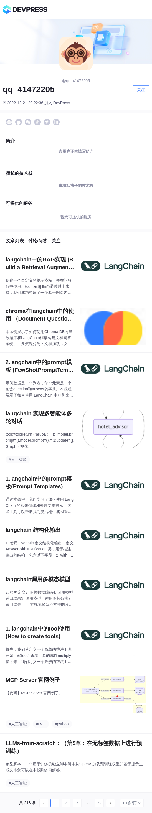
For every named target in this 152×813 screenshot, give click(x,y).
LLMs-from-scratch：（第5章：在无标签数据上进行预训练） (74, 747)
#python (62, 724)
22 (99, 803)
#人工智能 (18, 459)
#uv (39, 724)
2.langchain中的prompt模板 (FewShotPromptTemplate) (39, 366)
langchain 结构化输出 (33, 530)
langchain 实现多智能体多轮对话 (39, 417)
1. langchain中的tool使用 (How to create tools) (38, 632)
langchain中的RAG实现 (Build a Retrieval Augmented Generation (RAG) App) (40, 263)
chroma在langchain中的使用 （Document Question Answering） (40, 315)
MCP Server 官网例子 (33, 680)
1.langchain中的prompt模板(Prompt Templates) (39, 482)
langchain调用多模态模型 (38, 579)
